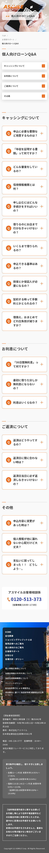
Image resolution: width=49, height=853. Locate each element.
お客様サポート (8, 39)
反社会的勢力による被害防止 (17, 688)
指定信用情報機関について (16, 678)
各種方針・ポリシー (14, 659)
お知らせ (9, 655)
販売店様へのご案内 (14, 643)
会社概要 (9, 636)
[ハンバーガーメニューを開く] (41, 6)
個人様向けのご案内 (14, 647)
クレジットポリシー (14, 683)
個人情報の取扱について (15, 668)
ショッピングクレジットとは (18, 639)
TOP (4, 35)
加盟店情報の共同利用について (18, 673)
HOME (8, 632)
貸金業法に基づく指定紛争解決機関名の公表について (24, 693)
